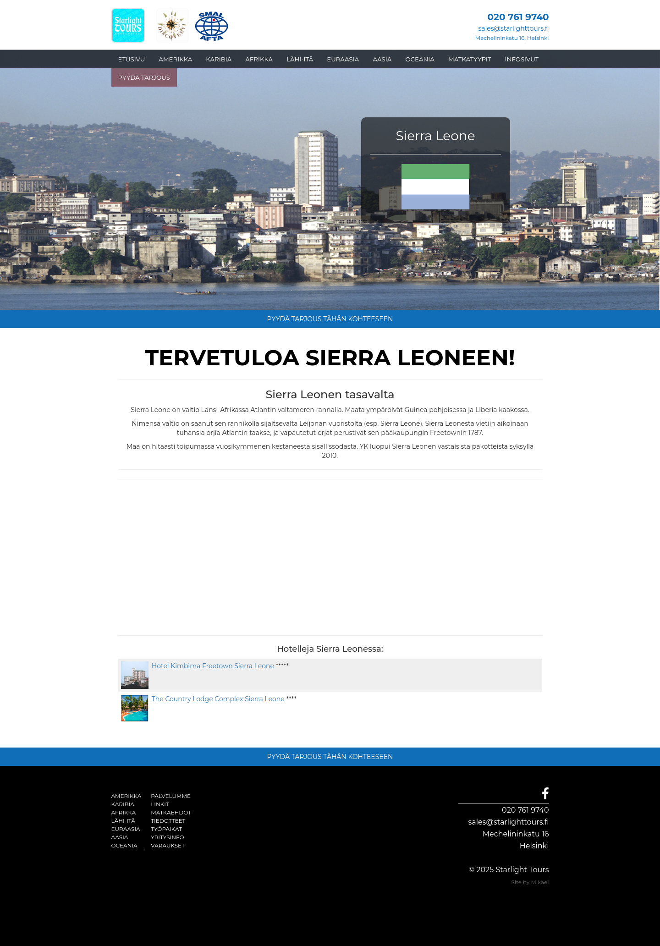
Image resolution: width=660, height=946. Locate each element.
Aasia (119, 837)
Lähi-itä (123, 820)
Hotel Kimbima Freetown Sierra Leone (211, 666)
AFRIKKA (259, 59)
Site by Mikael (530, 882)
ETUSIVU (131, 59)
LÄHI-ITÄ (299, 59)
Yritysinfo (167, 837)
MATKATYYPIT (469, 59)
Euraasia (125, 828)
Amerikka (126, 795)
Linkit (160, 804)
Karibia (122, 804)
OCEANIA (419, 59)
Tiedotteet (168, 820)
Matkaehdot (171, 812)
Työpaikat (166, 828)
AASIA (382, 59)
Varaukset (168, 845)
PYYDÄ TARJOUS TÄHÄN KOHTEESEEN (330, 319)
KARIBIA (218, 59)
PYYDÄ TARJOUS (144, 77)
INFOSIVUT (522, 59)
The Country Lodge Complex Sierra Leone (216, 699)
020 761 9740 (525, 810)
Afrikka (123, 812)
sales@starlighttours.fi (513, 28)
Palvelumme (171, 795)
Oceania (124, 845)
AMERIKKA (175, 59)
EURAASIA (343, 59)
